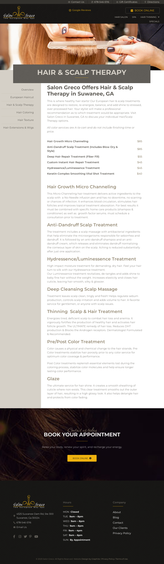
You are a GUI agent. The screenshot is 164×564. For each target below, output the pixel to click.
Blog (116, 517)
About (117, 512)
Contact (118, 522)
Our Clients (120, 528)
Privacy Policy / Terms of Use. (114, 559)
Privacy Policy (122, 533)
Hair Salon (121, 17)
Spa (134, 17)
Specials (154, 21)
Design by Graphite (91, 559)
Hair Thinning (150, 17)
